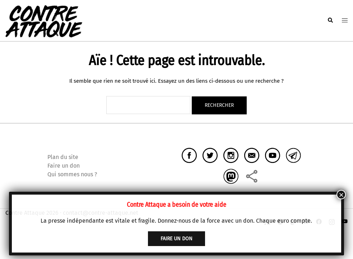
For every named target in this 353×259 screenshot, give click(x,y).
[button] (330, 20)
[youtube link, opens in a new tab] (345, 221)
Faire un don (63, 165)
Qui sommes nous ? (72, 174)
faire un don (176, 239)
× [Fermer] (341, 194)
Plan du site (62, 157)
